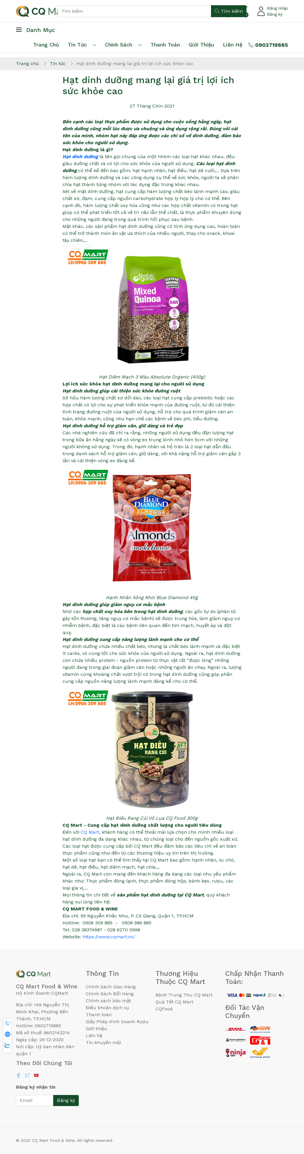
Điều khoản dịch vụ (107, 1007)
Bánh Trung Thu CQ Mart (183, 995)
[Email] (34, 1100)
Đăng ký (274, 14)
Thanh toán (99, 1014)
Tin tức (77, 45)
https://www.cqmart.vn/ (109, 936)
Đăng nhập (277, 8)
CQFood (164, 1009)
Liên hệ (232, 45)
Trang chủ (46, 45)
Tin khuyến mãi (103, 1042)
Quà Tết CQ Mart (174, 1002)
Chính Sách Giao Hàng (111, 986)
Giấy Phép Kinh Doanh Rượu (117, 1021)
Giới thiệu (96, 1028)
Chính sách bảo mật (108, 1000)
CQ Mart (89, 832)
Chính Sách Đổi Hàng (110, 993)
